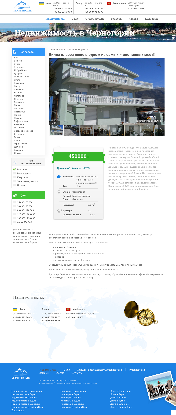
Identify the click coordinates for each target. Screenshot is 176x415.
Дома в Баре (117, 394)
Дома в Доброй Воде (121, 407)
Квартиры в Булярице (72, 404)
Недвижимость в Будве (23, 400)
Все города (27, 52)
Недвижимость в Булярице (25, 404)
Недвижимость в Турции (24, 242)
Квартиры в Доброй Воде (74, 407)
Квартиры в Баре (70, 394)
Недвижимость (55, 18)
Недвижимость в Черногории (26, 391)
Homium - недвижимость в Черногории (99, 369)
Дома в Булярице (119, 404)
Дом (69, 49)
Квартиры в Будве (70, 400)
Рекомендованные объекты (26, 232)
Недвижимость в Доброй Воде (27, 407)
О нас (75, 18)
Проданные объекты (22, 229)
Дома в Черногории (120, 391)
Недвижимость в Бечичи (24, 397)
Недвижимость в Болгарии (25, 236)
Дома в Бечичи (118, 397)
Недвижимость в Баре (23, 394)
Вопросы (116, 18)
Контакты (151, 18)
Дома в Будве (117, 400)
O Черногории (94, 18)
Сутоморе (78, 49)
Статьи (133, 18)
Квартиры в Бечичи (71, 397)
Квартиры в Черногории (73, 391)
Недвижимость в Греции (24, 239)
